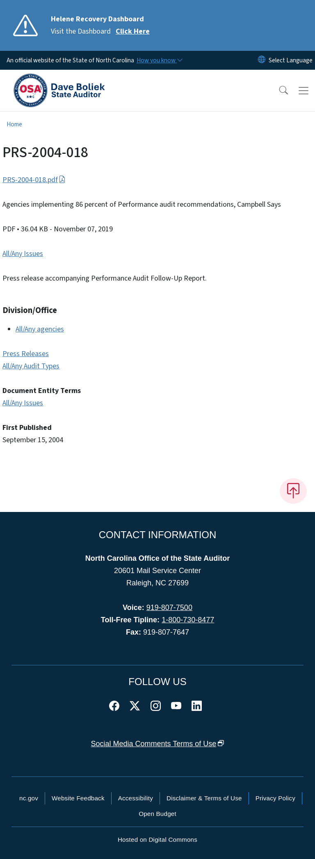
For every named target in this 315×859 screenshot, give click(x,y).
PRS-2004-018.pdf (34, 180)
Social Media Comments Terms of (157, 744)
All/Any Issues (22, 254)
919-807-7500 (169, 607)
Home (14, 124)
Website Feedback (78, 798)
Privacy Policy (275, 798)
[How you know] (159, 60)
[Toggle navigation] (303, 91)
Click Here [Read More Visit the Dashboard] (133, 31)
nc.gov (28, 798)
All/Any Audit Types (30, 366)
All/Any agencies (40, 329)
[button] (278, 91)
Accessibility (135, 798)
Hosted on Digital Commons (157, 839)
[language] (291, 60)
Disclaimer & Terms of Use (204, 798)
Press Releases (25, 354)
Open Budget (157, 813)
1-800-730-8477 (188, 620)
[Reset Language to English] (261, 60)
